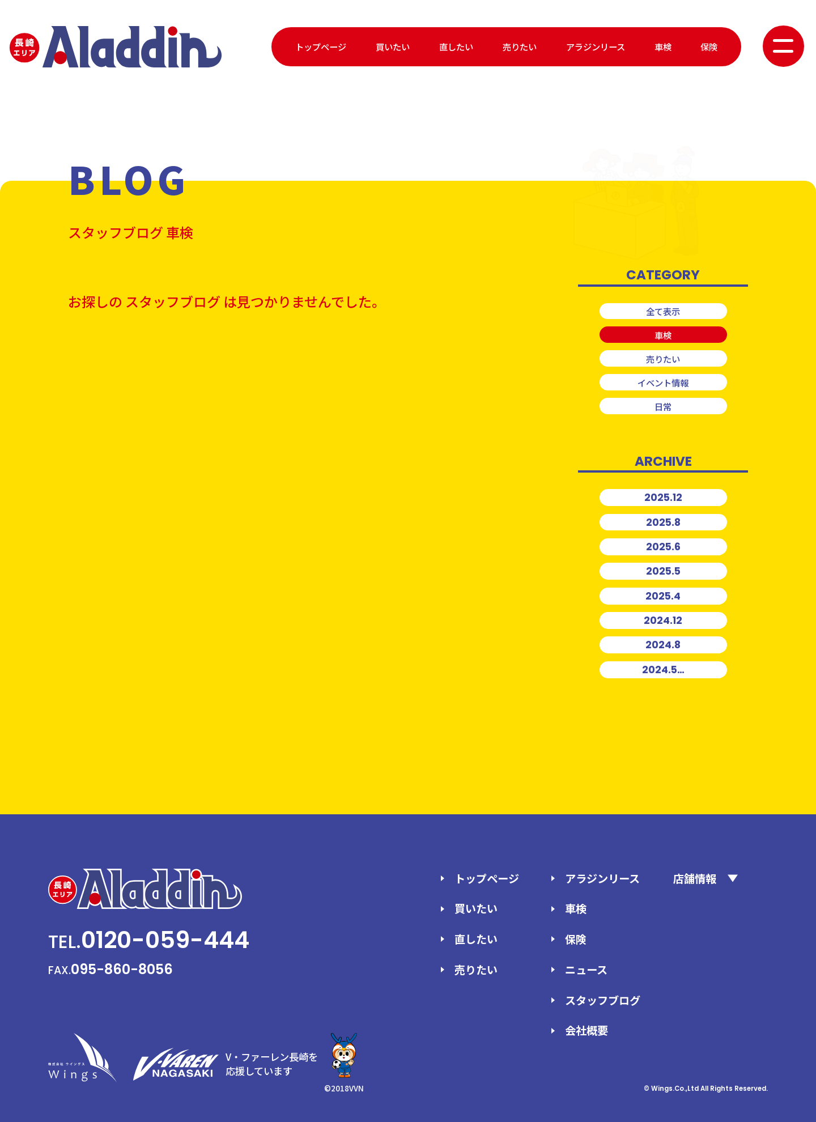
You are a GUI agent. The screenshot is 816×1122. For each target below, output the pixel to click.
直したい (456, 46)
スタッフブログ (602, 1000)
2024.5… (663, 670)
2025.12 (663, 497)
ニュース (586, 970)
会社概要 (586, 1030)
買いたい (393, 46)
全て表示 (663, 311)
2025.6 (663, 547)
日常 (663, 406)
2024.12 (663, 620)
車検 (663, 46)
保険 (708, 46)
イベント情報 (663, 382)
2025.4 (663, 596)
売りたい (520, 46)
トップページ (320, 46)
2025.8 (663, 522)
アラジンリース (595, 46)
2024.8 (663, 645)
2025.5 (663, 571)
